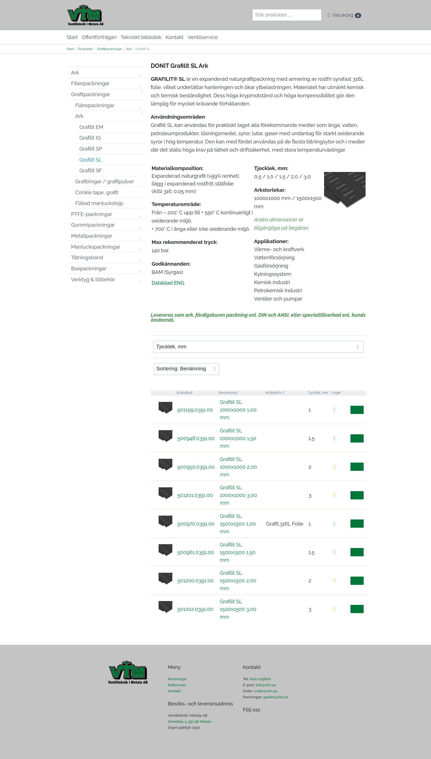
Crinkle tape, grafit (96, 192)
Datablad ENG (168, 283)
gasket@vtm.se (276, 697)
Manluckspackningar (95, 247)
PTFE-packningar (91, 214)
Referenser (177, 685)
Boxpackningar (88, 268)
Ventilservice (202, 37)
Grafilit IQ (90, 138)
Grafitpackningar (109, 49)
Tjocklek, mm (318, 392)
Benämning (227, 392)
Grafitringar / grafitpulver (104, 181)
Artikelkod (184, 392)
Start (72, 37)
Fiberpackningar (90, 83)
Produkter (85, 49)
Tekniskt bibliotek (141, 37)
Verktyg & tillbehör (93, 279)
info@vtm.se (266, 685)
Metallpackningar (91, 236)
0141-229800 (260, 679)
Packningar (177, 679)
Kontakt (174, 37)
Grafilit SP (90, 149)
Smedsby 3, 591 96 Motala (189, 721)
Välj (357, 410)
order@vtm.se (265, 691)
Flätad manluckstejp (99, 203)
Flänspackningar (94, 105)
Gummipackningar (93, 225)
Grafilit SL (90, 160)
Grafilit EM (91, 127)
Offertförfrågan (99, 37)
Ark (129, 49)
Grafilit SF (90, 170)
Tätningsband (87, 257)
